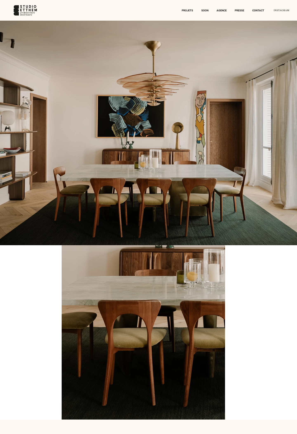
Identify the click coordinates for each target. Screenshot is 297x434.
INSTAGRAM (281, 10)
